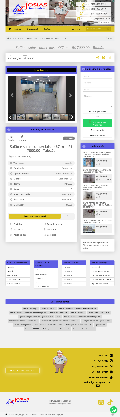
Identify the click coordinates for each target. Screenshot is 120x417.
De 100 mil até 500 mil (101, 275)
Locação (20, 38)
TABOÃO (10, 267)
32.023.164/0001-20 (98, 377)
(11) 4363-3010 (98, 8)
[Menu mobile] (10, 29)
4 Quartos (68, 279)
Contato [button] (47, 29)
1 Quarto (67, 267)
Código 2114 (60, 38)
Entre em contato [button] (22, 370)
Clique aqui (87, 245)
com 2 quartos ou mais (83, 329)
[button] (13, 95)
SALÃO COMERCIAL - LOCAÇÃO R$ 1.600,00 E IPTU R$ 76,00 (97, 171)
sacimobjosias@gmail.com (97, 382)
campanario (12, 275)
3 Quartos (68, 275)
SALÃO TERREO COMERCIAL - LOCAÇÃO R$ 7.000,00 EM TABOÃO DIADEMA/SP (97, 205)
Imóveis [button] (18, 29)
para (30, 309)
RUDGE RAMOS (13, 283)
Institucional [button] (32, 29)
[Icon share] (101, 402)
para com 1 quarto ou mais (96, 321)
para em (77, 309)
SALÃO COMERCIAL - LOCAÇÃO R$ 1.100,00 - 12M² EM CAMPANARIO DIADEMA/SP (97, 154)
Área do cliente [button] (74, 29)
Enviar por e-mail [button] (97, 111)
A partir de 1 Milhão (100, 283)
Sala (37, 282)
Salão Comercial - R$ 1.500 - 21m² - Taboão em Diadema (97, 221)
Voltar (109, 38)
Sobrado (39, 278)
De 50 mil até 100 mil (100, 271)
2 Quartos (68, 271)
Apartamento (41, 274)
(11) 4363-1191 (98, 4)
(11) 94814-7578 (102, 18)
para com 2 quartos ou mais (36, 317)
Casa (37, 269)
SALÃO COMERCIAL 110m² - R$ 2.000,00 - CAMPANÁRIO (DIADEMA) (95, 187)
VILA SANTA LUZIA (14, 279)
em (48, 309)
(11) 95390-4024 (99, 13)
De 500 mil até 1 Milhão (101, 279)
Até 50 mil (96, 267)
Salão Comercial (46, 38)
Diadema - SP (31, 38)
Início (10, 38)
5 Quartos (68, 283)
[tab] (15, 70)
